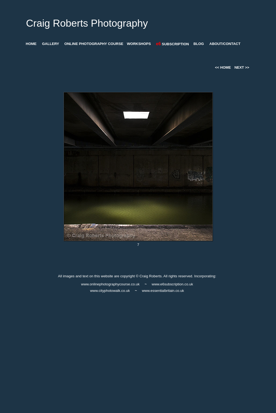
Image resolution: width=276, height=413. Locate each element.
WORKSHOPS (139, 44)
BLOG (199, 44)
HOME (31, 44)
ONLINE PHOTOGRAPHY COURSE (93, 44)
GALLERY (50, 44)
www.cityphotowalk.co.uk (110, 291)
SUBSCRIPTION (172, 44)
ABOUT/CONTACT (224, 44)
